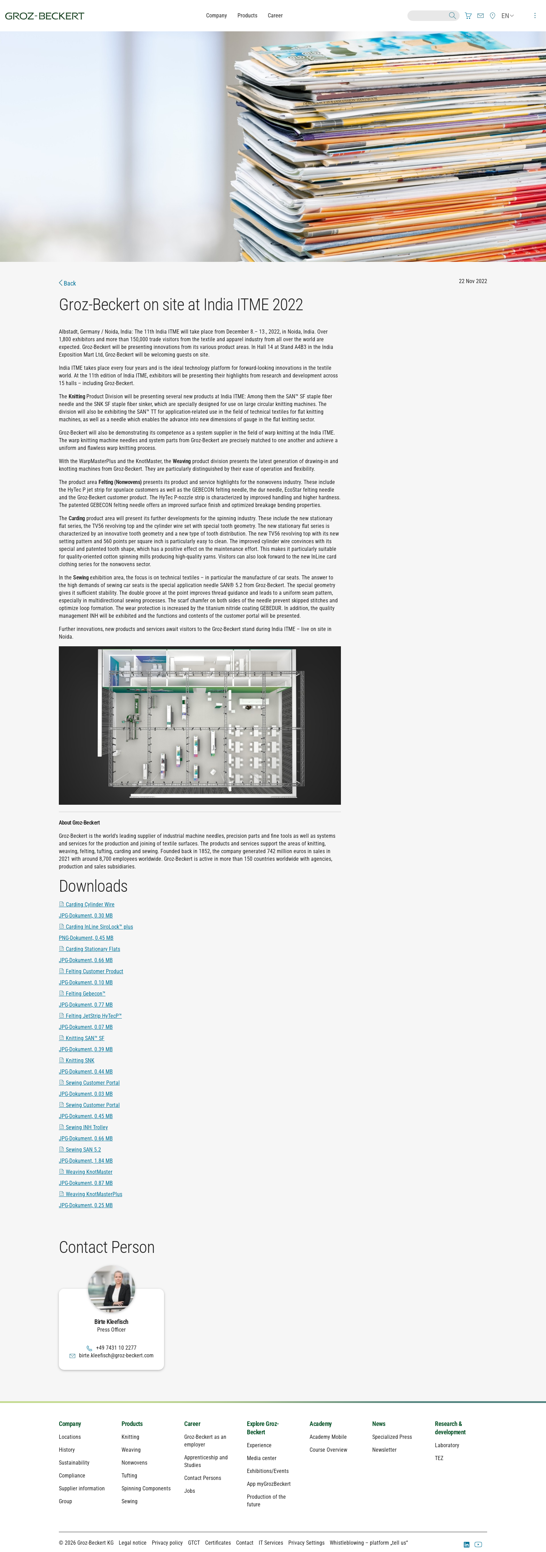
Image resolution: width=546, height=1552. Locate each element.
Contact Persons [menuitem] (202, 1478)
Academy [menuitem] (321, 1423)
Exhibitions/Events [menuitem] (268, 1471)
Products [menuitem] (132, 1423)
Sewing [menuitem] (130, 1501)
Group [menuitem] (65, 1501)
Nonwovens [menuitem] (134, 1462)
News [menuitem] (378, 1423)
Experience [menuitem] (259, 1445)
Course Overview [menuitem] (328, 1449)
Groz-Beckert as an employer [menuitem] (205, 1441)
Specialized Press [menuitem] (392, 1437)
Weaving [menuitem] (131, 1449)
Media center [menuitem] (261, 1458)
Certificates (218, 1542)
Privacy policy (167, 1542)
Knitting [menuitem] (130, 1437)
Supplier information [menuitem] (82, 1488)
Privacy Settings (306, 1542)
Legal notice (133, 1542)
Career (275, 15)
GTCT (194, 1542)
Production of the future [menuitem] (266, 1500)
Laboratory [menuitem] (447, 1445)
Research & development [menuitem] (450, 1428)
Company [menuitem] (70, 1423)
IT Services (271, 1542)
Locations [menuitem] (70, 1437)
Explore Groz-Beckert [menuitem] (263, 1428)
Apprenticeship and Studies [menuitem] (206, 1461)
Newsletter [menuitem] (384, 1449)
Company (216, 15)
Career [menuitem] (192, 1423)
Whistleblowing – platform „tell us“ (369, 1542)
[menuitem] (468, 15)
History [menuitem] (67, 1449)
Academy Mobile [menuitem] (328, 1437)
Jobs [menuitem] (189, 1491)
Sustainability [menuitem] (74, 1462)
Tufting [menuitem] (129, 1475)
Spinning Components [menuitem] (146, 1488)
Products (247, 15)
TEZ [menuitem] (439, 1458)
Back (67, 283)
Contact (245, 1542)
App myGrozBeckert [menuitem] (269, 1484)
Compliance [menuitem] (72, 1475)
